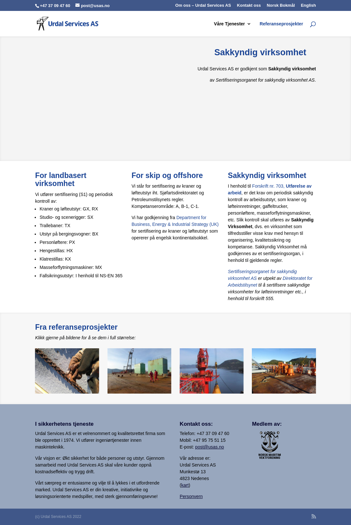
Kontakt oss (249, 5)
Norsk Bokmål (281, 5)
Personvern (191, 496)
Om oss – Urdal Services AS (203, 5)
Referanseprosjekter (281, 24)
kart (185, 485)
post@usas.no (209, 446)
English (308, 5)
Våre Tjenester (229, 24)
